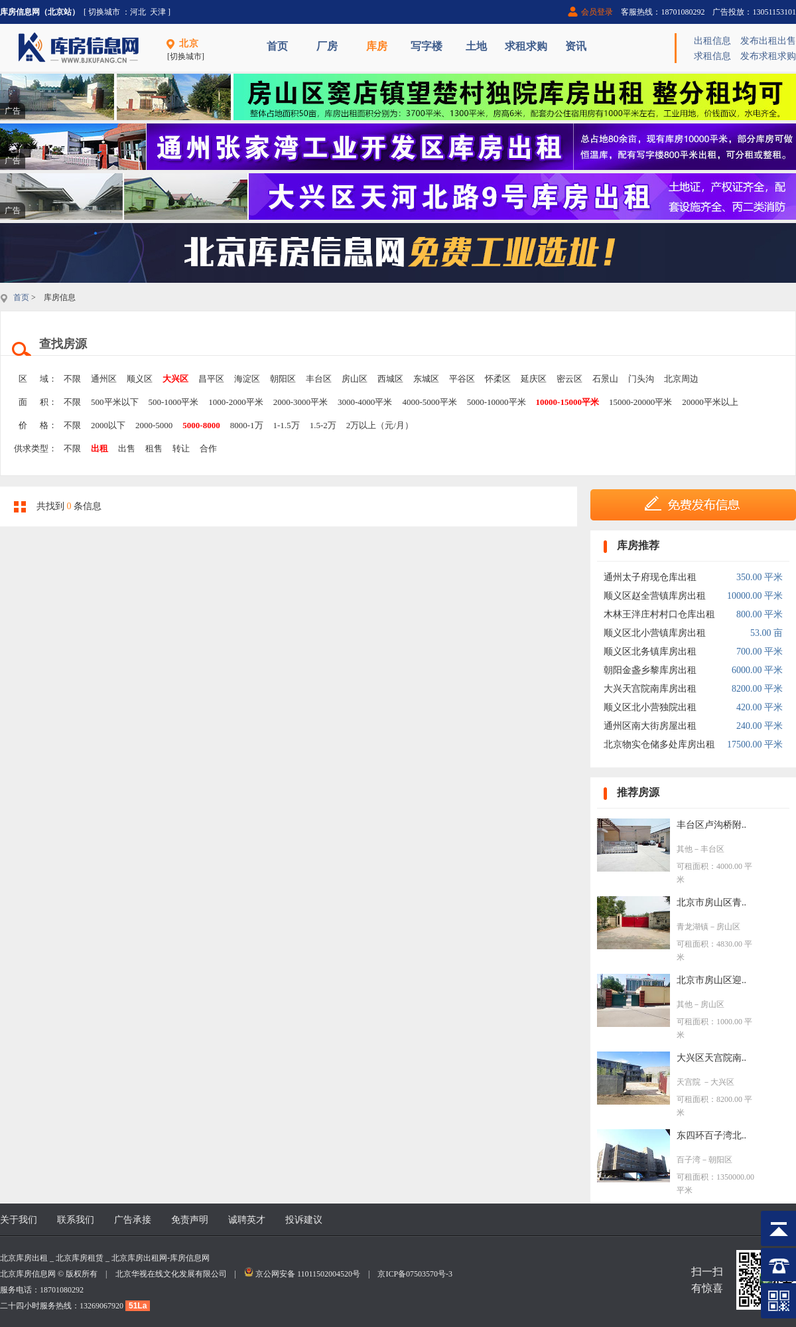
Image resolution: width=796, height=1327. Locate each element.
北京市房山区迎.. (711, 980)
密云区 (569, 379)
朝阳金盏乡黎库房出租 (650, 670)
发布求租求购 (768, 56)
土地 (476, 46)
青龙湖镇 (692, 926)
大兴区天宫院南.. (711, 1058)
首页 (277, 46)
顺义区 (140, 379)
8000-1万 (246, 425)
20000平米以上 (710, 402)
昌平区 (211, 379)
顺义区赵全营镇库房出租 (655, 596)
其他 (685, 849)
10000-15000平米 (567, 402)
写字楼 (426, 46)
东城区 (426, 379)
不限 (72, 379)
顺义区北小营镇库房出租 (655, 633)
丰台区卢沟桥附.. (711, 825)
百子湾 (688, 1159)
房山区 (354, 379)
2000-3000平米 (300, 402)
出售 (126, 448)
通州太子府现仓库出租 (650, 577)
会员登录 (597, 12)
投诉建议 (303, 1220)
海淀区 (247, 379)
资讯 (575, 46)
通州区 (104, 379)
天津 (158, 12)
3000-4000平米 (365, 402)
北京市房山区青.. (711, 902)
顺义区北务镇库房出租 (650, 652)
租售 (154, 448)
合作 (208, 448)
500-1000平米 (174, 402)
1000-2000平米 (235, 402)
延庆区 (534, 379)
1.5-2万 (323, 425)
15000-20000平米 (640, 402)
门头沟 (641, 379)
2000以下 (108, 425)
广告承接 (132, 1220)
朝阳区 (283, 379)
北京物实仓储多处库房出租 (659, 744)
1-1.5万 (286, 425)
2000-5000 (153, 425)
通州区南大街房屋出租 (650, 726)
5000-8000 (201, 425)
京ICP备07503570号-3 (414, 1274)
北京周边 (681, 379)
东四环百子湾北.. (711, 1135)
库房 (376, 46)
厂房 (327, 46)
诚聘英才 (246, 1220)
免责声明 (189, 1220)
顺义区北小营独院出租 (650, 707)
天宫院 (689, 1082)
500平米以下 (115, 402)
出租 (99, 448)
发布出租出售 (768, 41)
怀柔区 (498, 379)
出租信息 (712, 41)
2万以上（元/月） (379, 425)
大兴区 (175, 379)
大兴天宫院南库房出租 (650, 689)
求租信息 (712, 56)
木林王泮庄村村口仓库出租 (659, 614)
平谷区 (462, 379)
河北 (138, 12)
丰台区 (319, 379)
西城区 (390, 379)
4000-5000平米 (429, 402)
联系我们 (75, 1220)
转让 (181, 448)
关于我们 (18, 1220)
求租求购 (526, 46)
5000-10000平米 (496, 402)
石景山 (605, 379)
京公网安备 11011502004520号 (307, 1274)
